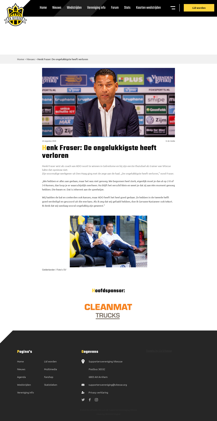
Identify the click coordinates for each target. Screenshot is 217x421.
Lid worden (199, 7)
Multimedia (50, 369)
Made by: (101, 414)
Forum (115, 8)
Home (43, 8)
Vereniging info (96, 8)
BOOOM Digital (112, 414)
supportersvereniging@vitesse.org (108, 384)
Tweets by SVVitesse (159, 350)
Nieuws (56, 8)
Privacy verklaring (98, 392)
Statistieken (50, 384)
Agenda (21, 376)
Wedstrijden (74, 8)
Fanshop (48, 376)
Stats (127, 8)
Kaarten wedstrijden (148, 8)
